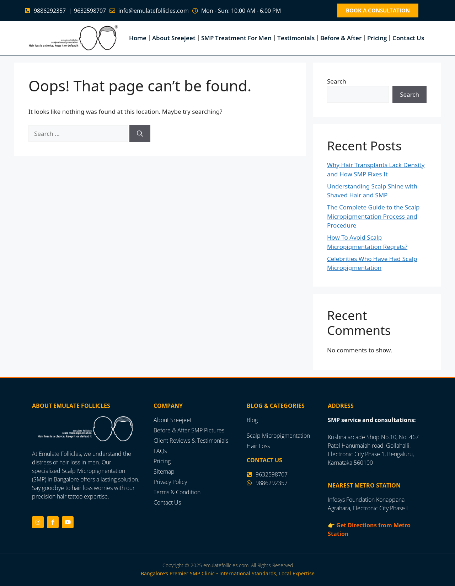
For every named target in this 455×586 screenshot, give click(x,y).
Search (336, 81)
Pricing (377, 38)
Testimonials (296, 38)
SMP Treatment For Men (236, 38)
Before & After (341, 38)
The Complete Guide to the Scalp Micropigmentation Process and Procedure (373, 216)
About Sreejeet (174, 38)
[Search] (139, 133)
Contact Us (408, 38)
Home (137, 38)
